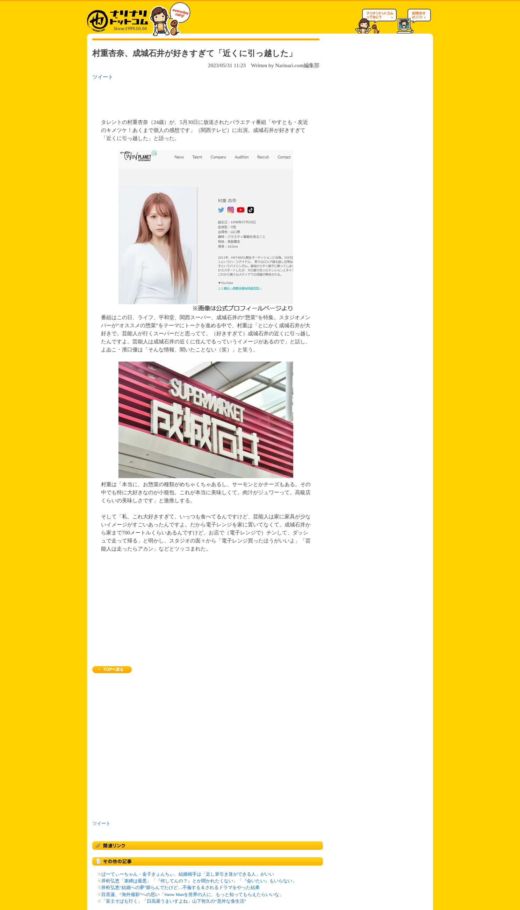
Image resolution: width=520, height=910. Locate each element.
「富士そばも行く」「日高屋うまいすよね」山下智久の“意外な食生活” (173, 901)
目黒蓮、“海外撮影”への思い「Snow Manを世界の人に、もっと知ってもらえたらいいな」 (192, 894)
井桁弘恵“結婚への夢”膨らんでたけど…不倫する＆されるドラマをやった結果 (180, 887)
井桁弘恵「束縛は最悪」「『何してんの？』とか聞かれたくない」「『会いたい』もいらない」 (199, 880)
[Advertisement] (183, 97)
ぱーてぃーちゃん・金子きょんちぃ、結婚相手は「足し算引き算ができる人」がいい (187, 874)
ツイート (102, 77)
